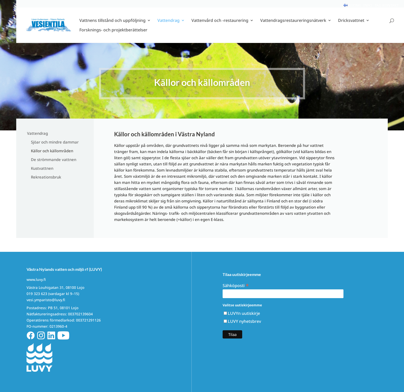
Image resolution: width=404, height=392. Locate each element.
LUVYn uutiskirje (244, 313)
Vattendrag (168, 24)
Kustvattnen (42, 168)
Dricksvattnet (351, 24)
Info (367, 5)
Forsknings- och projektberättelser (113, 34)
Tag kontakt (387, 5)
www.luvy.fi (36, 279)
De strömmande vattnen (53, 159)
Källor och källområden (52, 150)
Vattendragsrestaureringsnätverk (293, 24)
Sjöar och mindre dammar (55, 142)
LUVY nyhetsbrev (244, 321)
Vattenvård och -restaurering (219, 24)
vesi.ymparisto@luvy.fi (46, 299)
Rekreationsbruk (46, 177)
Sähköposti (236, 285)
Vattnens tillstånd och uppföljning (112, 24)
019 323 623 (37, 293)
